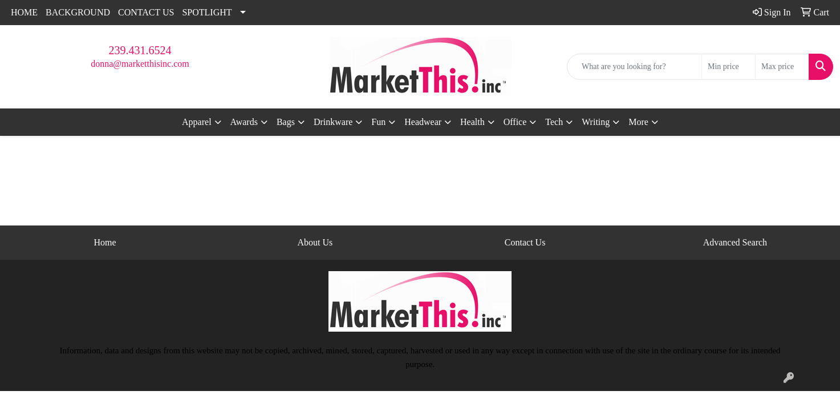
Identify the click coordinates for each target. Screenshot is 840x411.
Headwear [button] (422, 122)
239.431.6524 (140, 50)
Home (105, 242)
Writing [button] (596, 122)
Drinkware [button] (333, 122)
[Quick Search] (634, 67)
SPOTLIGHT (207, 12)
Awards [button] (244, 122)
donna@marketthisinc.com (140, 63)
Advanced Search (735, 242)
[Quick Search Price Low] (728, 67)
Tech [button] (554, 122)
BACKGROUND (78, 12)
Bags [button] (286, 122)
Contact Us (525, 242)
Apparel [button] (197, 122)
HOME (24, 12)
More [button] (638, 122)
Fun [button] (378, 122)
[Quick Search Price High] (782, 67)
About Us (314, 242)
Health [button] (472, 122)
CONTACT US (146, 12)
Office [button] (515, 122)
